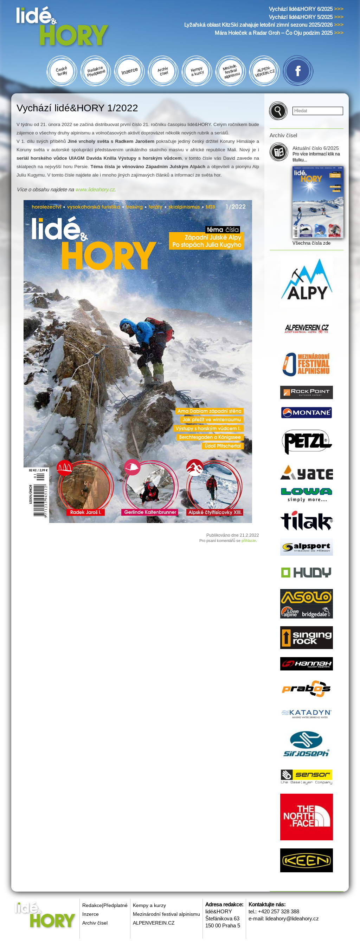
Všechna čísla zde (311, 243)
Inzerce (90, 914)
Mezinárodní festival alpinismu (166, 914)
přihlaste (249, 540)
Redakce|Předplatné (105, 905)
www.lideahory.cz (94, 189)
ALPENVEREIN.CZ (154, 923)
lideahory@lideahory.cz (292, 918)
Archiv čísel (95, 923)
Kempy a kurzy (149, 905)
